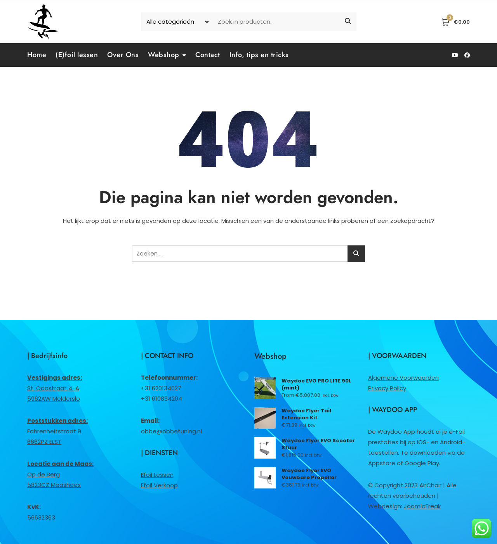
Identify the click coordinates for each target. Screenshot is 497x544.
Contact (207, 55)
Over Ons (123, 55)
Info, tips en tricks (259, 55)
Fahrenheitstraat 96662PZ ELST (57, 431)
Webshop (163, 55)
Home (36, 55)
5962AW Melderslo (53, 399)
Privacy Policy (387, 388)
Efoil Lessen (157, 475)
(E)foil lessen (77, 55)
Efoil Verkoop (159, 485)
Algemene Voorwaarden (403, 378)
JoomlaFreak (422, 506)
